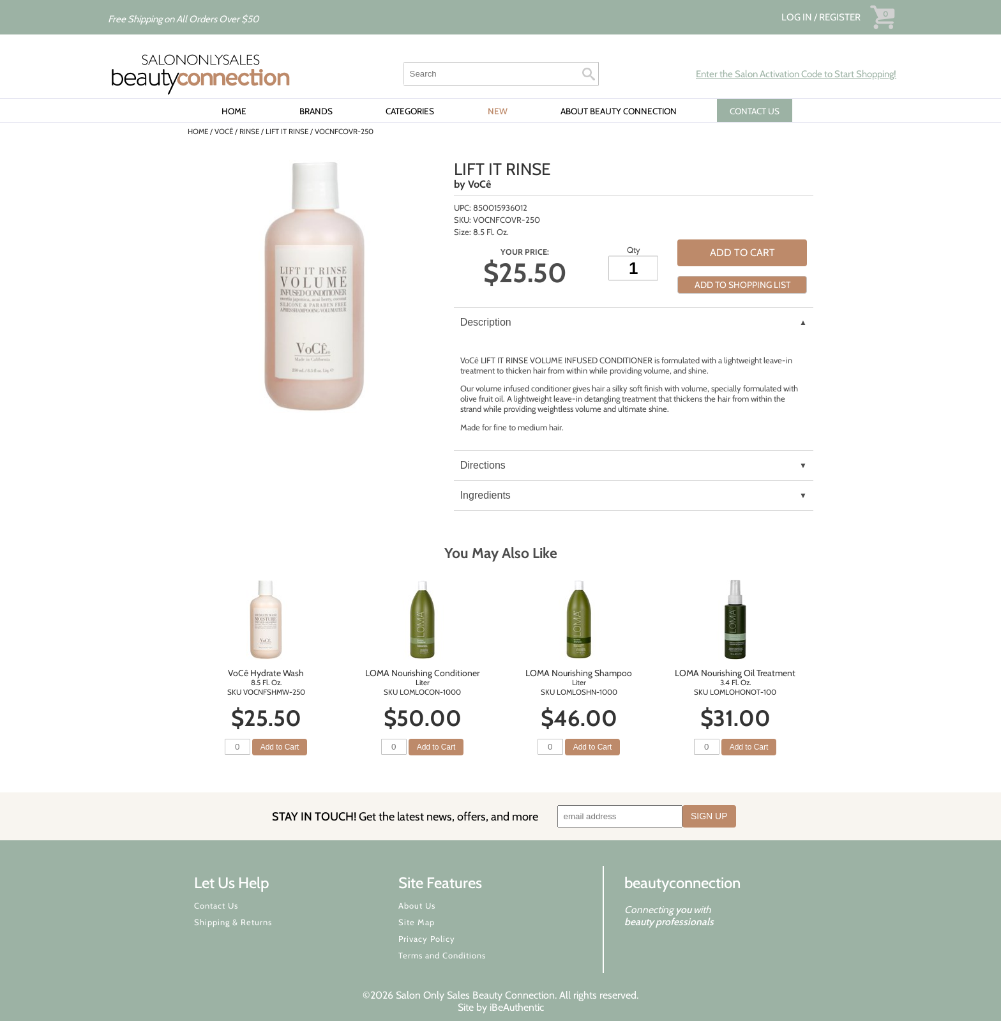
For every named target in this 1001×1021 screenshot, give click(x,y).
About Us (416, 905)
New (498, 111)
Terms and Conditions (442, 955)
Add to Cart (742, 252)
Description (485, 322)
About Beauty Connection (619, 111)
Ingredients (485, 495)
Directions (483, 465)
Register (840, 17)
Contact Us (216, 905)
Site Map (416, 922)
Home (234, 111)
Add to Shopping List (742, 285)
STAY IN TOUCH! (405, 816)
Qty (633, 250)
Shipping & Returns (233, 922)
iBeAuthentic (517, 1007)
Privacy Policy (426, 939)
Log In (797, 17)
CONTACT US (754, 111)
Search (588, 74)
